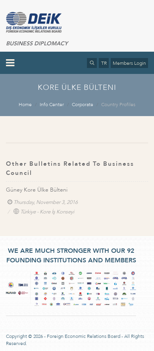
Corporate (82, 104)
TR (104, 63)
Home (25, 104)
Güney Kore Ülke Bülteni (36, 190)
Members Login (129, 63)
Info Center (52, 104)
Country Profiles (118, 104)
